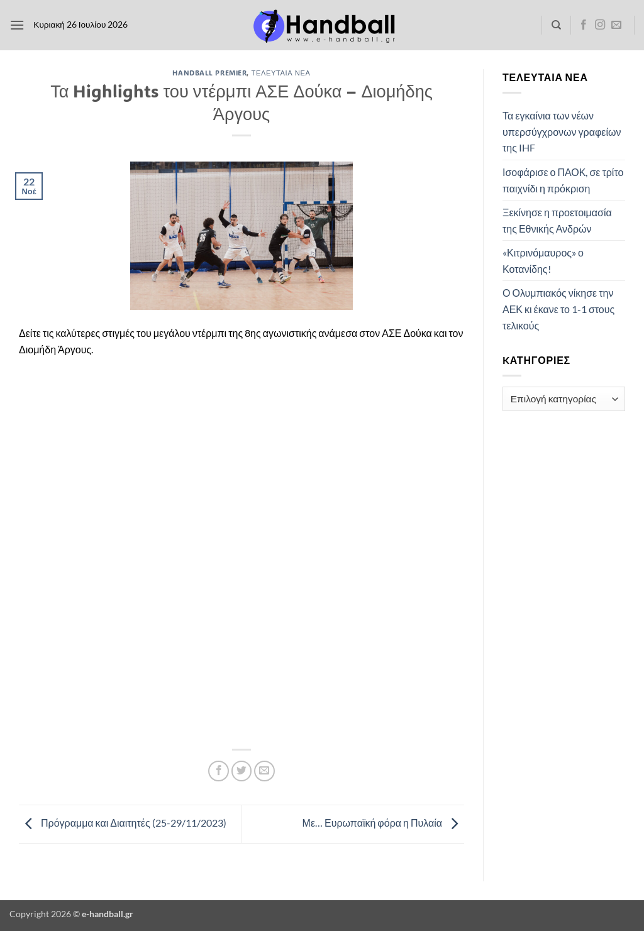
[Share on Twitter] (241, 771)
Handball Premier (209, 72)
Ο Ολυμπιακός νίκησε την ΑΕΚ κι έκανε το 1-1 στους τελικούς (558, 309)
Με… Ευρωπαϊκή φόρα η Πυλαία (383, 823)
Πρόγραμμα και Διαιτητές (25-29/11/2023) (122, 823)
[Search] (556, 25)
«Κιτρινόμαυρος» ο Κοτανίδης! (543, 260)
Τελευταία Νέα (281, 72)
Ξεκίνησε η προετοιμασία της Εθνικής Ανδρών (557, 220)
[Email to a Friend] (264, 771)
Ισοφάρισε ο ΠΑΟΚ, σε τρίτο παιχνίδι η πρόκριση (562, 180)
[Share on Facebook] (218, 771)
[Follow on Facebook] (584, 25)
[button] (17, 24)
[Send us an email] (616, 25)
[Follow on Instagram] (600, 25)
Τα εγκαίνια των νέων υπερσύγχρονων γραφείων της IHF (561, 131)
